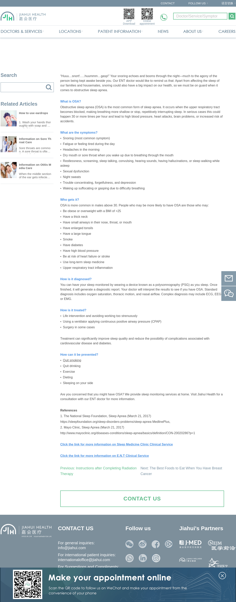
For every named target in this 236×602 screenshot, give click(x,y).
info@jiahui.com (72, 548)
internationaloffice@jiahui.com (84, 560)
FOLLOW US (197, 3)
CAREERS (226, 31)
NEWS (163, 31)
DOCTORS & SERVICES (21, 31)
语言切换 (227, 3)
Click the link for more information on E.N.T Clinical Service (104, 455)
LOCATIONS (70, 31)
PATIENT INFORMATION (119, 31)
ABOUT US (192, 31)
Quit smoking (72, 360)
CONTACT (168, 3)
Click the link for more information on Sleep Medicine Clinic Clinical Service (116, 444)
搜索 (49, 87)
